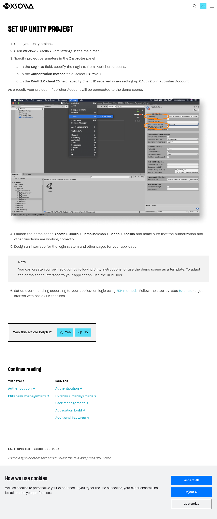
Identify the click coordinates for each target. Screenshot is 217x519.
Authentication (20, 388)
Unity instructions (107, 269)
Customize (191, 504)
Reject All (191, 492)
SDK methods (127, 290)
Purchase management (27, 396)
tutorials (185, 290)
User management (70, 403)
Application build (68, 410)
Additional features (70, 417)
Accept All (191, 480)
